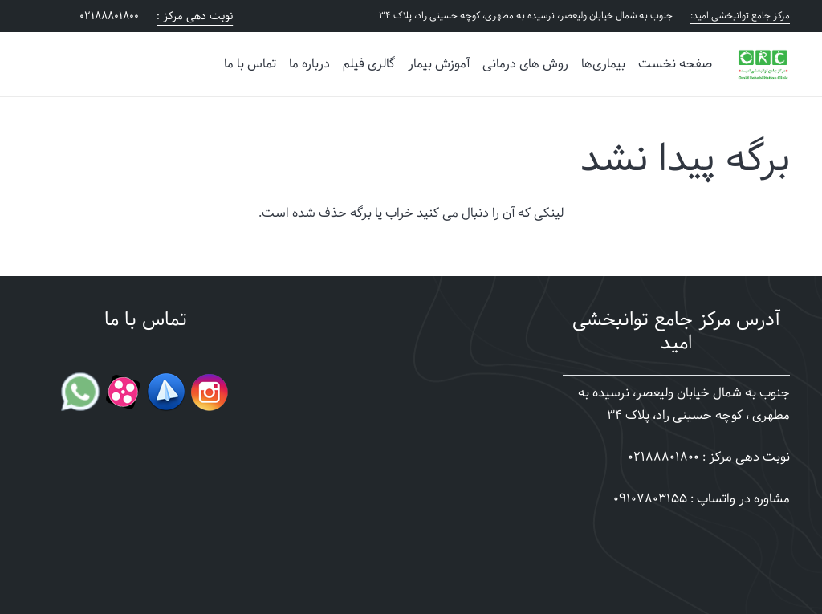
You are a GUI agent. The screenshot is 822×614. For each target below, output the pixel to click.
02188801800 (663, 457)
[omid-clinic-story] (763, 64)
